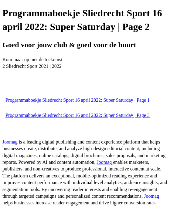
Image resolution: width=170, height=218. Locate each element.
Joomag (10, 141)
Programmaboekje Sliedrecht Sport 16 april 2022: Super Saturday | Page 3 (77, 115)
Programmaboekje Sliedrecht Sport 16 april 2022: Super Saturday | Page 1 (77, 100)
